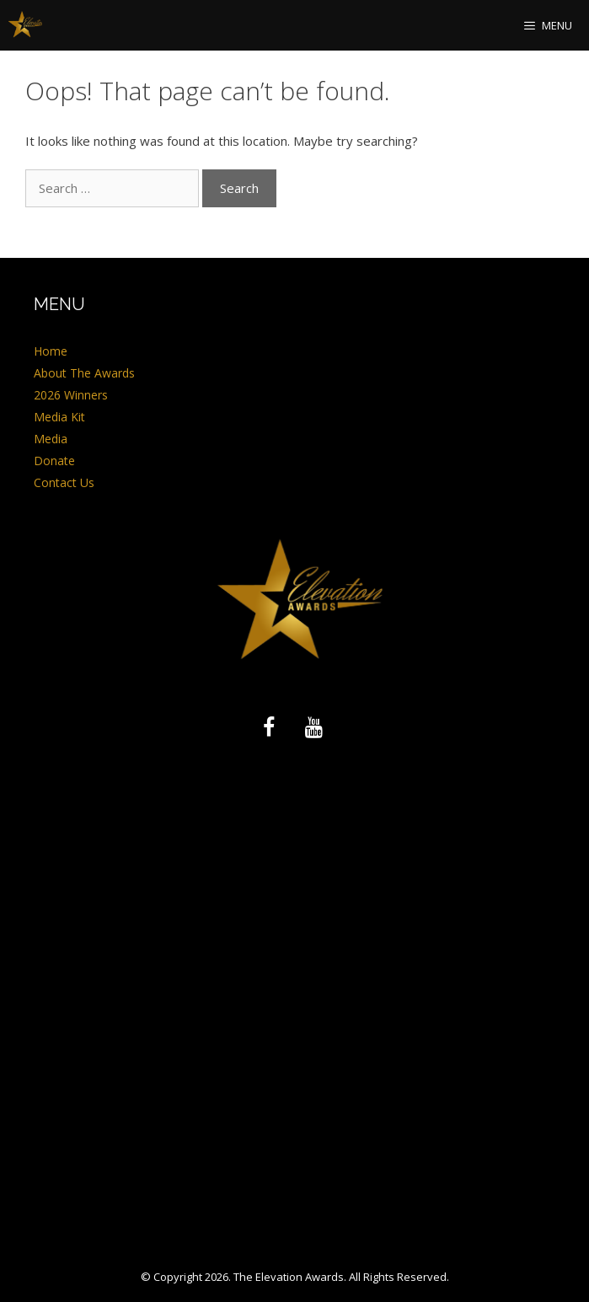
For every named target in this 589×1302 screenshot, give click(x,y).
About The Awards (84, 373)
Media (50, 439)
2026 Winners (71, 395)
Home (50, 351)
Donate (54, 461)
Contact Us (64, 482)
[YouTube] (314, 728)
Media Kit (59, 417)
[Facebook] (268, 728)
